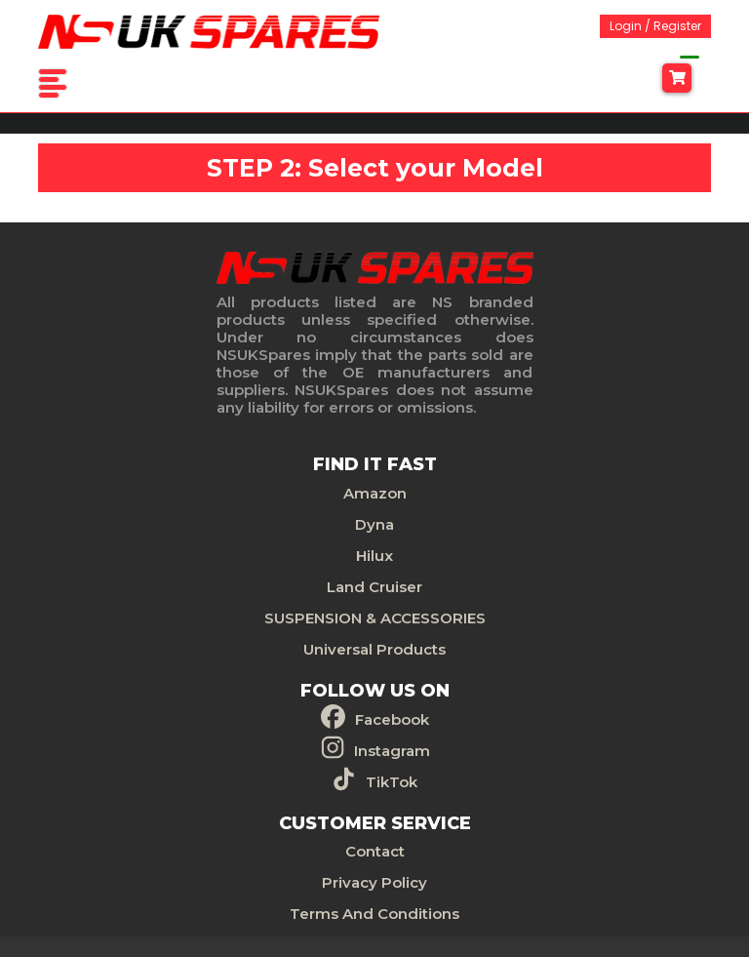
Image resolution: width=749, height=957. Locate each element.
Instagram (392, 750)
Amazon (375, 493)
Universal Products (374, 649)
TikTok (391, 782)
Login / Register (655, 26)
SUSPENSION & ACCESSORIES (375, 618)
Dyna (374, 524)
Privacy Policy (374, 882)
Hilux (374, 555)
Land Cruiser (374, 587)
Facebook (392, 719)
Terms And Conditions (374, 913)
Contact (375, 851)
